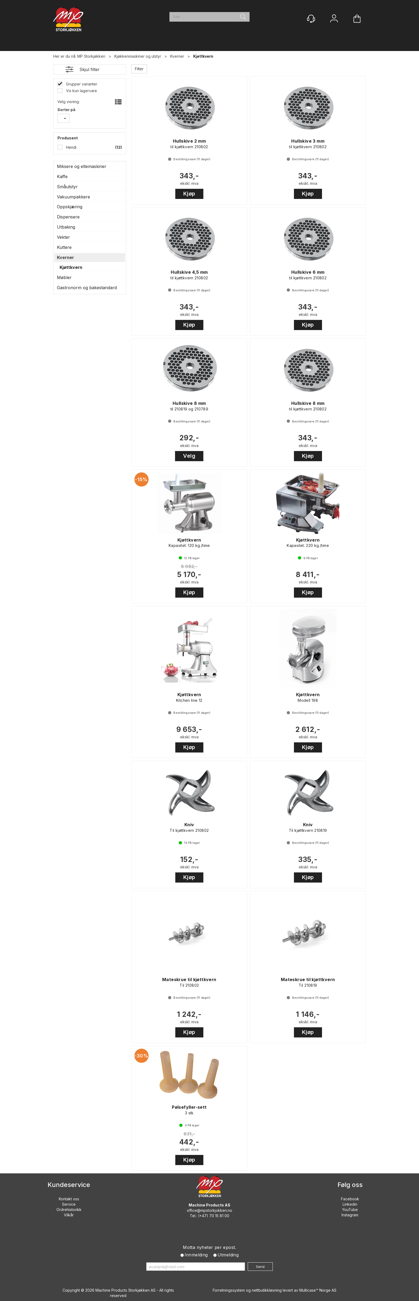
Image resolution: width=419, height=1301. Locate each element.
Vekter (63, 237)
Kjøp (189, 193)
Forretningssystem (229, 1290)
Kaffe (62, 176)
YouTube (350, 1209)
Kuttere (64, 247)
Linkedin (350, 1204)
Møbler (64, 277)
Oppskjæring (69, 206)
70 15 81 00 (219, 1215)
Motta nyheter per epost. (209, 1247)
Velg (189, 456)
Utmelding (228, 1254)
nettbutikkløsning (267, 1290)
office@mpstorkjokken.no (209, 1210)
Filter (139, 68)
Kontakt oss (69, 1199)
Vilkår (69, 1215)
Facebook (350, 1199)
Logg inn (334, 19)
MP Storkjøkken (91, 56)
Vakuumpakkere (73, 196)
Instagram (350, 1215)
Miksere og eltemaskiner (81, 166)
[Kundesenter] (311, 18)
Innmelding (196, 1254)
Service (69, 1204)
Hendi (70, 147)
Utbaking (66, 227)
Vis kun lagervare (81, 90)
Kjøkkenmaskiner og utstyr (137, 56)
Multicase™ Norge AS (317, 1290)
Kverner (177, 56)
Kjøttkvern (203, 56)
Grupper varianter (81, 84)
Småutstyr (67, 186)
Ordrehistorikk (69, 1209)
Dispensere (68, 217)
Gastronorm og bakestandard (87, 287)
